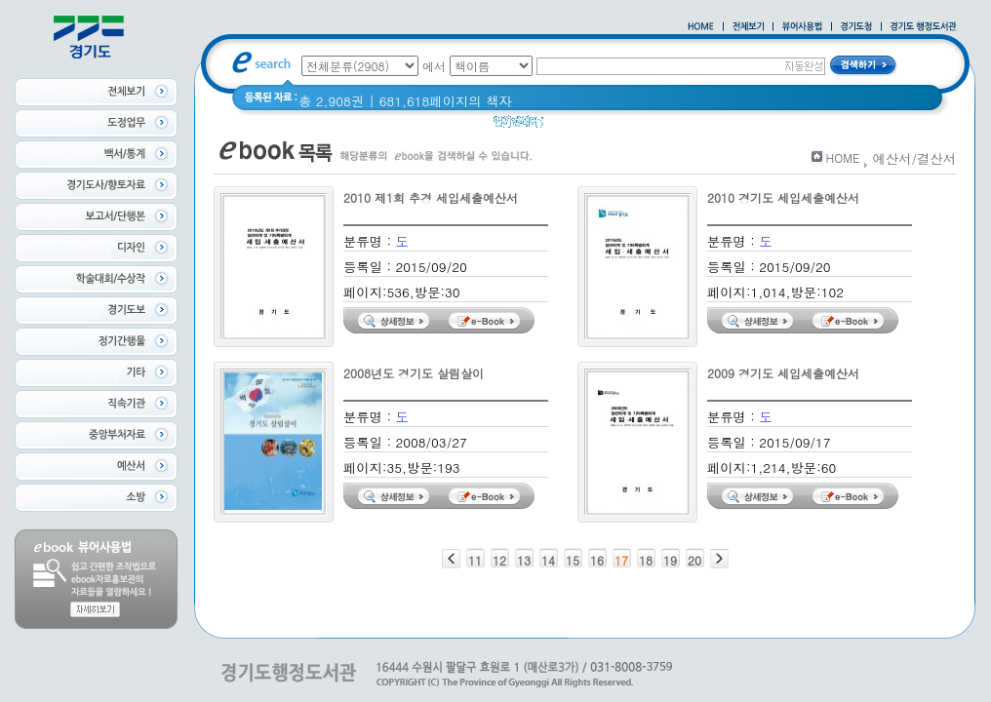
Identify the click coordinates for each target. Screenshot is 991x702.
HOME (843, 157)
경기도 (765, 126)
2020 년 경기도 (601, 126)
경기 (718, 126)
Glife (676, 126)
